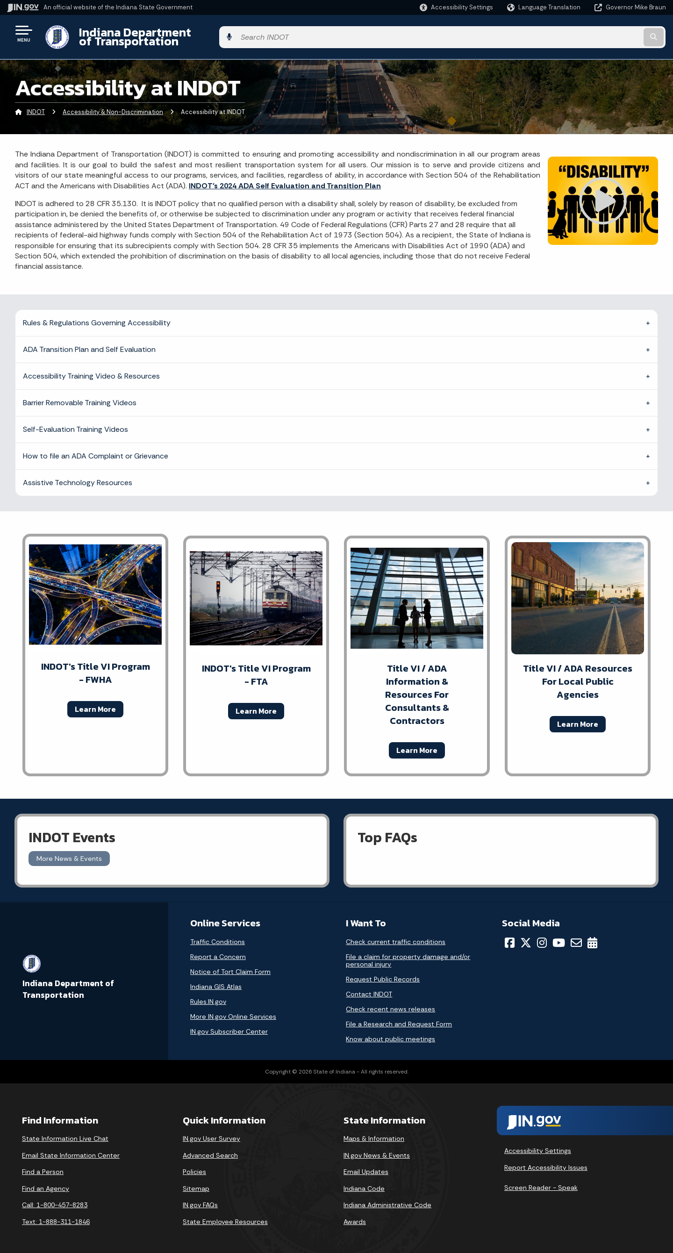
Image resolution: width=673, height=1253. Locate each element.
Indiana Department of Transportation (183, 33)
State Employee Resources (225, 1214)
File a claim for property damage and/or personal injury (408, 953)
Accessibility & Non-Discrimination (113, 105)
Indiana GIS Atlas (216, 979)
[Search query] (589, 33)
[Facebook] (510, 935)
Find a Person (43, 1164)
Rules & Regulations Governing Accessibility (97, 315)
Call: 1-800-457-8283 (54, 1198)
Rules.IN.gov (208, 994)
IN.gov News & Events (377, 1148)
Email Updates (366, 1164)
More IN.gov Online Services (233, 1009)
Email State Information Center (71, 1148)
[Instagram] (542, 935)
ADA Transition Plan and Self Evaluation (89, 342)
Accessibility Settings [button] (537, 1143)
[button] (456, 7)
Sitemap (196, 1181)
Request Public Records (383, 972)
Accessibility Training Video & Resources (91, 368)
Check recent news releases (390, 1002)
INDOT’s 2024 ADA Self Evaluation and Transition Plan (285, 178)
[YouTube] (558, 935)
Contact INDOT (369, 987)
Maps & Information (374, 1131)
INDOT (36, 105)
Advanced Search (210, 1148)
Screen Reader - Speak (541, 1180)
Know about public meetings (390, 1032)
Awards (355, 1214)
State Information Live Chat (65, 1131)
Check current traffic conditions (395, 935)
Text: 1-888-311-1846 (56, 1214)
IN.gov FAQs (200, 1198)
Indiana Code (364, 1181)
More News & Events (69, 851)
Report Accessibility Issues (545, 1160)
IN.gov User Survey (211, 1131)
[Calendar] (592, 935)
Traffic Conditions (217, 935)
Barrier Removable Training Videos (79, 395)
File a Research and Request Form (399, 1017)
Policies (194, 1164)
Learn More (95, 701)
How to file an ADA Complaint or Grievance (95, 448)
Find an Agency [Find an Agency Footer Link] (45, 1181)
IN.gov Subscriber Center (229, 1024)
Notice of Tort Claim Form (230, 964)
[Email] (576, 935)
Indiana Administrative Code (387, 1198)
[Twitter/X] (525, 935)
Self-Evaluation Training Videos (75, 422)
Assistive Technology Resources (77, 475)
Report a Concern (218, 949)
